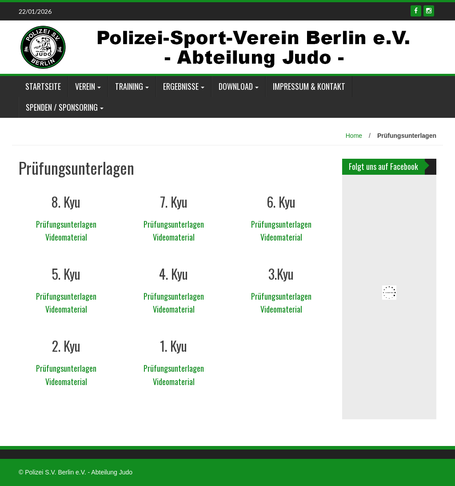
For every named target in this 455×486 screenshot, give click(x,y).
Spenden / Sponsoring (62, 107)
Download (236, 86)
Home (354, 135)
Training (129, 86)
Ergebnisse (181, 86)
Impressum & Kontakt (309, 86)
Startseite (43, 86)
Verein (85, 86)
